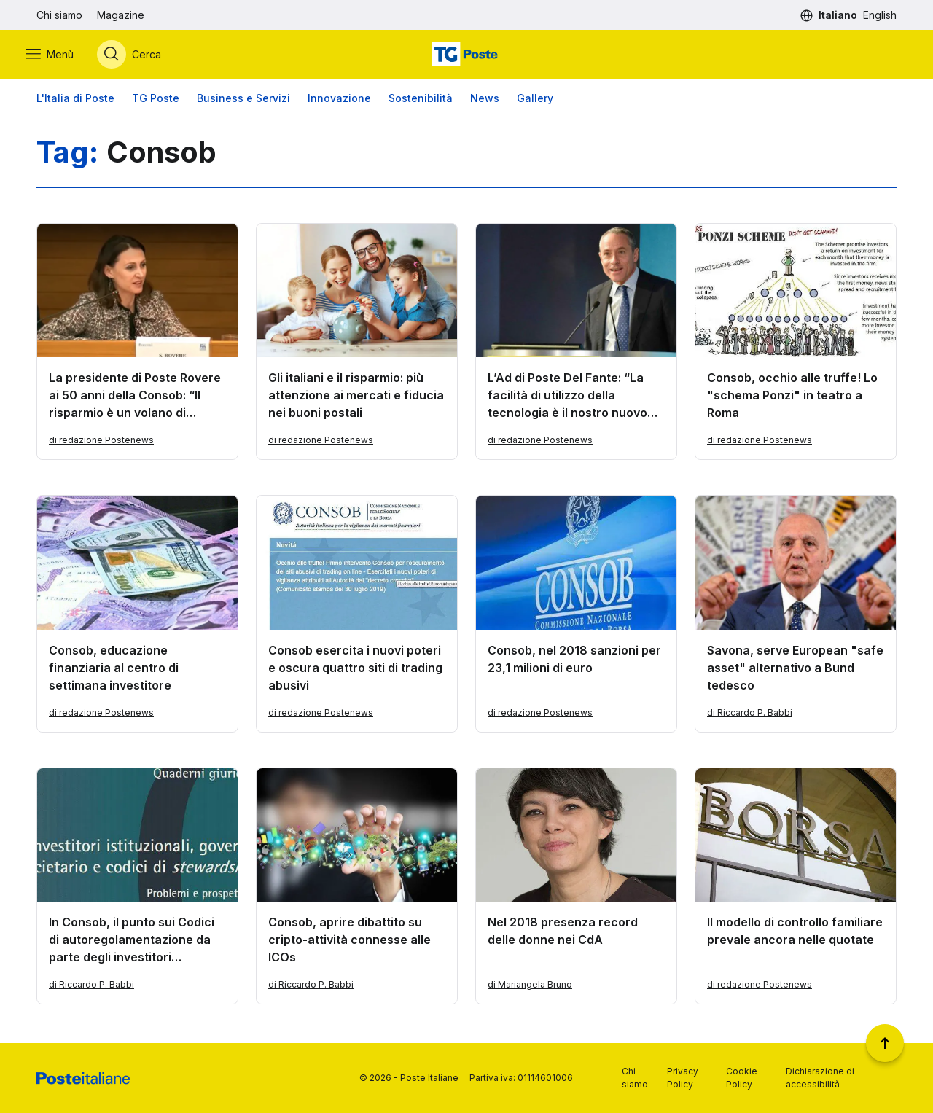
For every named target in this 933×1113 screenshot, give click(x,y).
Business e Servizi (243, 101)
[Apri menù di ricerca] (140, 56)
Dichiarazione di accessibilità (820, 1078)
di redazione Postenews (101, 443)
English (880, 15)
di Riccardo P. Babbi (749, 716)
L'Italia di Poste (75, 101)
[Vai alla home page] (466, 56)
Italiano (838, 15)
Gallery (535, 101)
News (484, 101)
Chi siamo (59, 15)
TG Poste (155, 101)
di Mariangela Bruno (530, 988)
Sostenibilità (421, 101)
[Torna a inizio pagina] (885, 1043)
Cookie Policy (741, 1078)
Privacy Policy (682, 1078)
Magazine (120, 15)
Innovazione (339, 101)
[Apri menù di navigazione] (60, 56)
